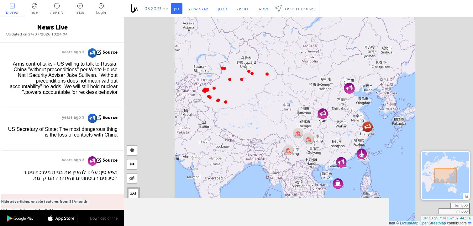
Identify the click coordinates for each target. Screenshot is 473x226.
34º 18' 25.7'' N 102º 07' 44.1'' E (447, 218)
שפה (34, 9)
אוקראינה (198, 9)
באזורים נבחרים (295, 8)
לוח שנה (57, 9)
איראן (262, 9)
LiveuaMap (409, 223)
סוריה (242, 9)
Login (101, 9)
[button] (217, 100)
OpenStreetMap (432, 223)
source (110, 52)
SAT (133, 193)
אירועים (12, 9)
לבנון (223, 9)
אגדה (80, 9)
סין (176, 9)
